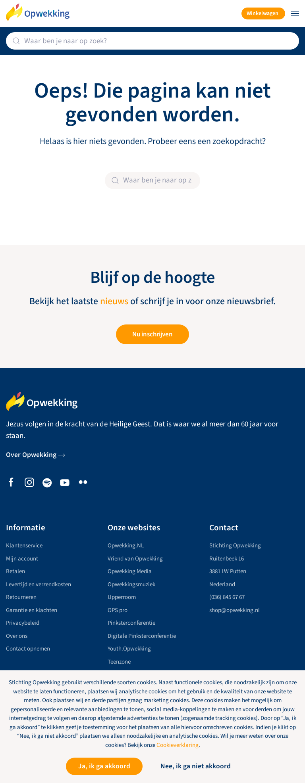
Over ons (16, 636)
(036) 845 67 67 (227, 597)
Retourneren (21, 597)
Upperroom (122, 597)
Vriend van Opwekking (135, 559)
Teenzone (119, 662)
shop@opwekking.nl (234, 610)
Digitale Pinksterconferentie (142, 636)
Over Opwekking (31, 455)
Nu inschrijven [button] (152, 334)
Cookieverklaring (177, 745)
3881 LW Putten (227, 571)
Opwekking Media (130, 571)
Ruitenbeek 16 (226, 559)
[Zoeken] (152, 41)
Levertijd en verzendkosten (38, 584)
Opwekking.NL (126, 545)
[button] (295, 13)
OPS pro (117, 610)
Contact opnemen (28, 649)
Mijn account (22, 559)
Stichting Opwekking (235, 545)
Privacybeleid (22, 623)
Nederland (222, 584)
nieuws (114, 301)
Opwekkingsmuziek (131, 584)
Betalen (15, 571)
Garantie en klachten (31, 610)
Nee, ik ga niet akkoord (195, 766)
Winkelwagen (262, 13)
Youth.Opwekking (129, 649)
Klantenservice (24, 545)
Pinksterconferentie (131, 623)
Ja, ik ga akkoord (104, 766)
